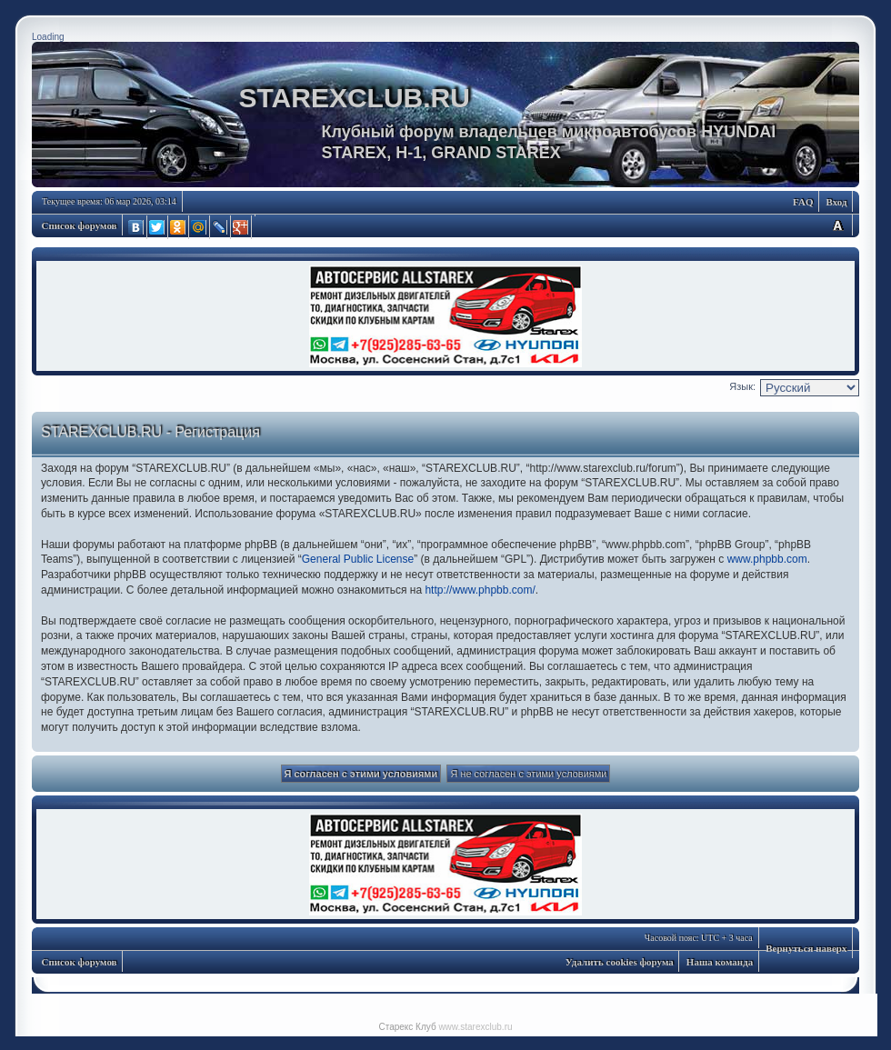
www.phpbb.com (767, 559)
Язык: (742, 386)
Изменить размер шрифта (837, 225)
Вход (836, 201)
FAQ (803, 201)
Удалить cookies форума (620, 961)
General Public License (358, 559)
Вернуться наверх (806, 948)
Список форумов (79, 225)
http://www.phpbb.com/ (480, 590)
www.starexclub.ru (475, 1027)
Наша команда (719, 961)
